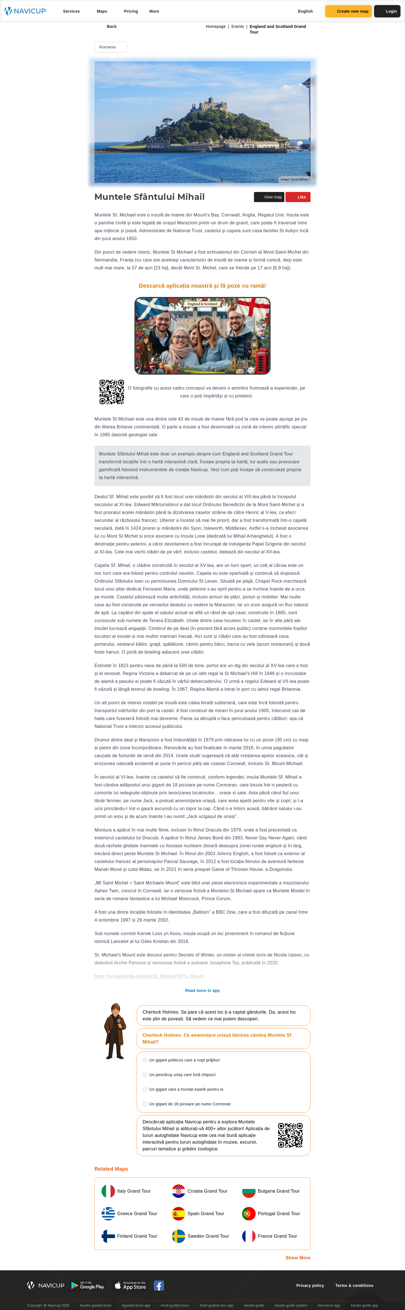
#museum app (329, 1305)
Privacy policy (310, 1285)
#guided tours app (136, 1305)
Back (108, 26)
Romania (111, 47)
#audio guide (254, 1305)
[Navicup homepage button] (27, 11)
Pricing (131, 11)
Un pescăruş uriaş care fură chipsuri (182, 1074)
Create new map (348, 11)
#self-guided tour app (216, 1305)
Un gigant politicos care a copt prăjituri (184, 1060)
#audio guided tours (96, 1305)
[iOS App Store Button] (130, 1285)
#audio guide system (290, 1305)
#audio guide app (364, 1305)
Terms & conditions (355, 1285)
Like (298, 197)
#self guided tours (175, 1305)
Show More (298, 1257)
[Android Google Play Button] (88, 1285)
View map (269, 197)
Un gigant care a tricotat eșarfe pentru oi (186, 1089)
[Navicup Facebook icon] (159, 1285)
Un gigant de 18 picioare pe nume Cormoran (190, 1104)
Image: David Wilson (294, 179)
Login (387, 11)
